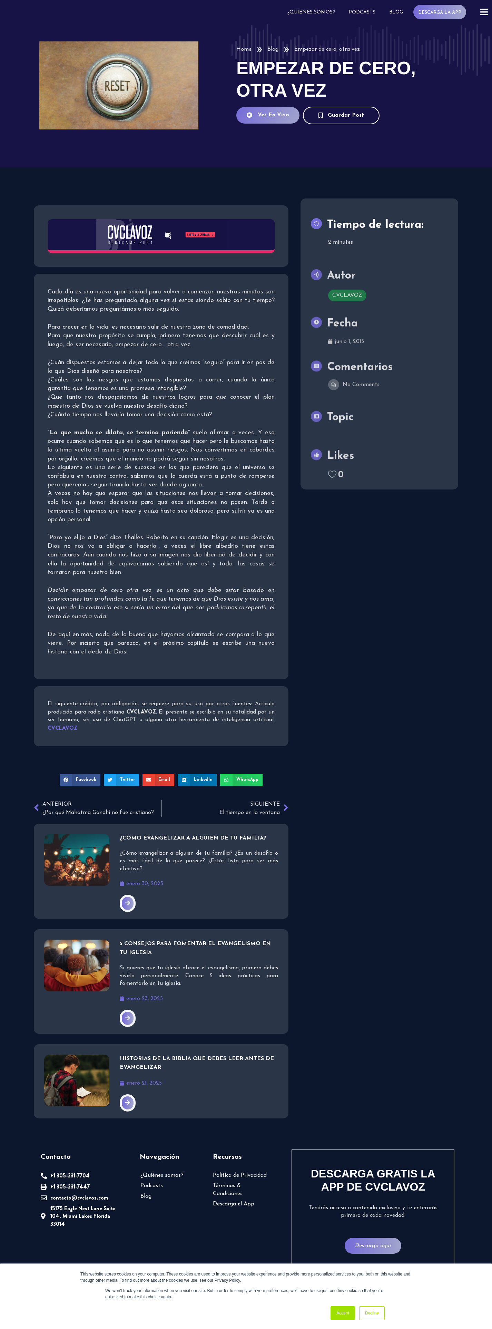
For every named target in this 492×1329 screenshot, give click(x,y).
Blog (396, 12)
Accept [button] (342, 1313)
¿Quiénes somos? (311, 12)
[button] (80, 780)
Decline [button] (372, 1313)
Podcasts (362, 12)
